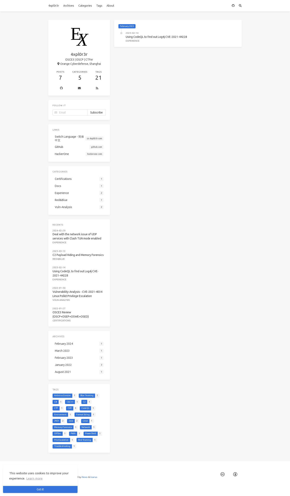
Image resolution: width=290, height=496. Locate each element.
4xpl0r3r (53, 5)
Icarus (93, 477)
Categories (85, 5)
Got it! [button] (40, 489)
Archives (68, 5)
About (110, 5)
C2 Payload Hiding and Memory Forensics (78, 255)
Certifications (61, 320)
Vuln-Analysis (61, 300)
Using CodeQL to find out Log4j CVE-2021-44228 (156, 36)
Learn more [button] (34, 478)
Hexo (85, 477)
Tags (99, 5)
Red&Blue (59, 259)
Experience (133, 40)
